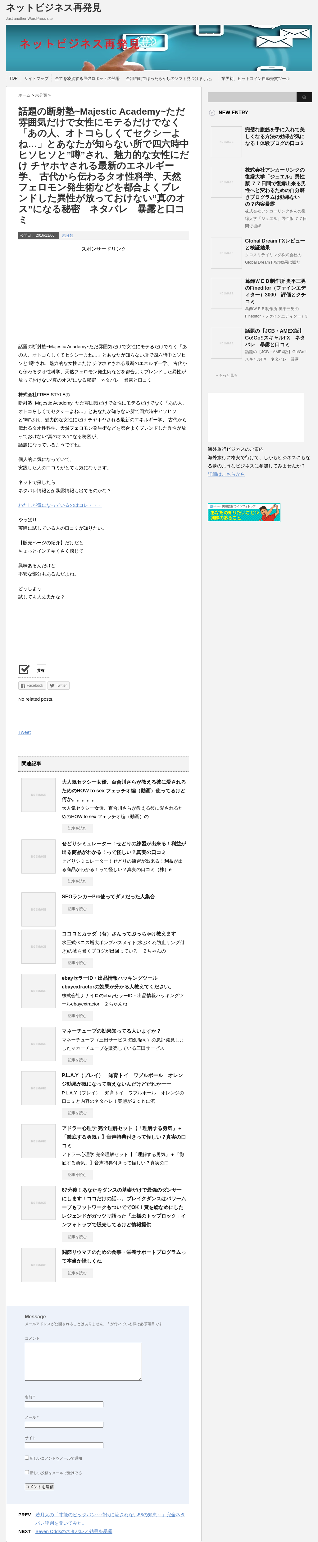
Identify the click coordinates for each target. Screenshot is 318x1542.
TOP (13, 78)
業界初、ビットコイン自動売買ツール (255, 78)
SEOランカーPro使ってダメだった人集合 (108, 896)
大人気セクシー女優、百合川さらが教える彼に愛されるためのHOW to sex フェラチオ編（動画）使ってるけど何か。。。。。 (124, 790)
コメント (32, 1338)
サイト (30, 1438)
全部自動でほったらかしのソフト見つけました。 (170, 78)
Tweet (24, 732)
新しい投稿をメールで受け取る (56, 1473)
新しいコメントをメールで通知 (56, 1458)
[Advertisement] (103, 295)
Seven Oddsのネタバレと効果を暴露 (73, 1531)
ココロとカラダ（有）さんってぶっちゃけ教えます (119, 933)
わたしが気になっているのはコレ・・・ (60, 505)
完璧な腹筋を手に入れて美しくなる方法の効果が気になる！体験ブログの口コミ (275, 136)
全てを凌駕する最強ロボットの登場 (87, 78)
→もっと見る (226, 375)
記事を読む (77, 828)
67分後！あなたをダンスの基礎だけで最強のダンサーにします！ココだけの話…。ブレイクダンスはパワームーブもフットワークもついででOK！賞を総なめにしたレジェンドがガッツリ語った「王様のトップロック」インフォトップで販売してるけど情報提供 (124, 1207)
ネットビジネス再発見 (53, 7)
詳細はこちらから (226, 474)
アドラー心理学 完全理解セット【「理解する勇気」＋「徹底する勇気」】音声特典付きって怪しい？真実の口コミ (124, 1137)
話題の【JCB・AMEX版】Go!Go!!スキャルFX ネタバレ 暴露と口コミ (275, 337)
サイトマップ (36, 78)
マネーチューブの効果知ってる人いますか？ (111, 1031)
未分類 (67, 235)
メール (32, 1417)
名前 (30, 1397)
